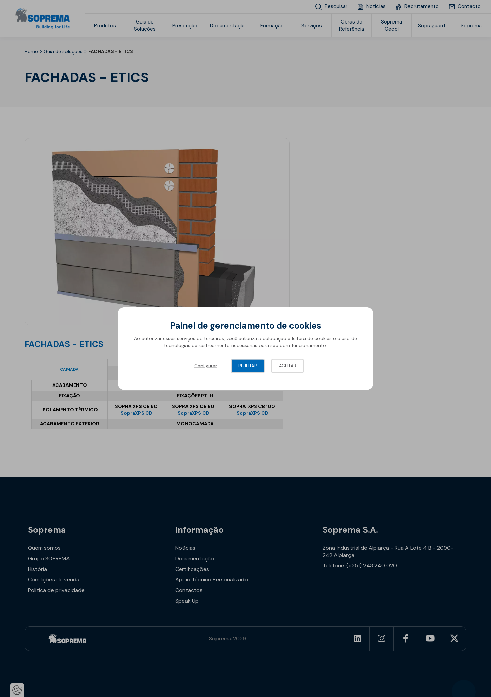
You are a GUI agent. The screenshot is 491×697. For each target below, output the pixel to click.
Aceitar (287, 366)
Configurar (205, 366)
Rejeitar (247, 366)
